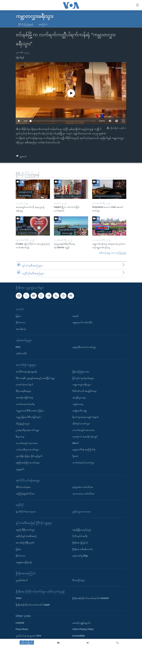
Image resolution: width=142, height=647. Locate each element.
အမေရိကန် (21, 329)
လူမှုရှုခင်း (20, 469)
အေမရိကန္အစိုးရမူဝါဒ (81, 623)
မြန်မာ (18, 316)
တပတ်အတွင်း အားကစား (27, 443)
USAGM (20, 623)
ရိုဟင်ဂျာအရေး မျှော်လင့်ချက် (85, 417)
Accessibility (78, 635)
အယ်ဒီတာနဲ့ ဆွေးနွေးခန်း (26, 371)
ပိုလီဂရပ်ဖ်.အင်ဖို (80, 536)
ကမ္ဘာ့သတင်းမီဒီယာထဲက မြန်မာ (30, 410)
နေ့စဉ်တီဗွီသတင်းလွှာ (25, 529)
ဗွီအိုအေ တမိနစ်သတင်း (82, 549)
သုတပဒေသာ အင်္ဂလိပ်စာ (83, 493)
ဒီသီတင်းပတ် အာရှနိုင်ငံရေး (84, 391)
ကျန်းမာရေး (77, 404)
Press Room (22, 629)
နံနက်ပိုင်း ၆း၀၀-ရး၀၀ (26, 511)
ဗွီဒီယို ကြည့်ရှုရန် (25, 24)
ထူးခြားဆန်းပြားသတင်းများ (28, 462)
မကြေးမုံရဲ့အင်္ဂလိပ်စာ (25, 493)
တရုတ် (75, 316)
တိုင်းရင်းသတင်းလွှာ (81, 423)
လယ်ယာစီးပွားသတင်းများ (27, 449)
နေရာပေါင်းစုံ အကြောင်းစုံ (83, 449)
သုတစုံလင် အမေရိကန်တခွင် (85, 436)
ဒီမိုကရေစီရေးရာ (23, 391)
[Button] (21, 157)
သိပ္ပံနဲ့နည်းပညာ (23, 423)
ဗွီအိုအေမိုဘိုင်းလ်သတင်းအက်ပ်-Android (90, 598)
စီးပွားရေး (20, 436)
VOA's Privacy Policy (83, 629)
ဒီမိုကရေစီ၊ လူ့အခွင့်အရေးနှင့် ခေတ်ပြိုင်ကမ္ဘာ (35, 378)
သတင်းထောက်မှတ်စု (25, 404)
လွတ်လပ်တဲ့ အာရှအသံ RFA (28, 635)
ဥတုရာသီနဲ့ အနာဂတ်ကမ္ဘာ (27, 430)
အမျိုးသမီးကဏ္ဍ (79, 410)
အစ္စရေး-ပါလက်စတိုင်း (82, 322)
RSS (18, 347)
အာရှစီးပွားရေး (79, 397)
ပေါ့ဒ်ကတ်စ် (21, 353)
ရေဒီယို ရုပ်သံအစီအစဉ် (26, 536)
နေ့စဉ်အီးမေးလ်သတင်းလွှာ (84, 347)
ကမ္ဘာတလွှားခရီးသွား (81, 384)
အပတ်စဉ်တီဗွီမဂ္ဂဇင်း (25, 542)
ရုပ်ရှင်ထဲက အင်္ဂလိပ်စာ (82, 487)
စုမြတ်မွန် (20, 57)
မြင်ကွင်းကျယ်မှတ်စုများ (83, 378)
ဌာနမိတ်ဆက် (22, 580)
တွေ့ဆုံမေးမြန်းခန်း (24, 562)
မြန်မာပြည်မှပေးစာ (80, 371)
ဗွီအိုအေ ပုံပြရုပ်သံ (80, 542)
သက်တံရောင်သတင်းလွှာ (83, 462)
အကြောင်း (43, 24)
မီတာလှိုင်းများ (78, 580)
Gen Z (75, 443)
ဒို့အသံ (75, 456)
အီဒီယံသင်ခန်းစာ (23, 487)
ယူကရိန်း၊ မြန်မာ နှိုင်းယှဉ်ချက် (29, 456)
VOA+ (19, 598)
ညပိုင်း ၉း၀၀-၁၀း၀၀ (81, 511)
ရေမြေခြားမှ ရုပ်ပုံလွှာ (81, 529)
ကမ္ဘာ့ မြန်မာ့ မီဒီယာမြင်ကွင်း (28, 417)
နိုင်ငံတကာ (20, 322)
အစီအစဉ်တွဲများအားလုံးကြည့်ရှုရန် (112, 253)
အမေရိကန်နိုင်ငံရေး (24, 397)
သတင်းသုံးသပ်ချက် (24, 384)
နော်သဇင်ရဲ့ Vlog (80, 555)
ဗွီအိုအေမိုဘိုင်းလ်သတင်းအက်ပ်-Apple (33, 604)
